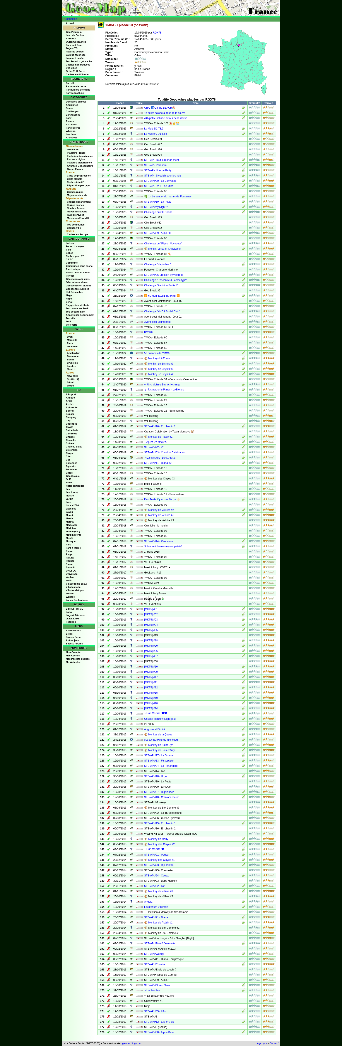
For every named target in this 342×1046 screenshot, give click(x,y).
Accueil (70, 23)
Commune (72, 262)
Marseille (72, 340)
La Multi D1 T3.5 (153, 128)
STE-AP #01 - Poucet (156, 854)
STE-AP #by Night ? (156, 207)
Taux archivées (75, 215)
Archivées (71, 137)
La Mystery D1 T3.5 (155, 133)
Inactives (71, 134)
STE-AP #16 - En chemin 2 (160, 426)
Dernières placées (76, 101)
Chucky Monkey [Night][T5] (160, 718)
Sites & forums (74, 643)
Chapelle (71, 440)
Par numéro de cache (78, 89)
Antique (70, 397)
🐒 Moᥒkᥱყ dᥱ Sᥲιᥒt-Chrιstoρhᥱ (162, 248)
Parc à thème (73, 548)
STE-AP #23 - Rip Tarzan (158, 865)
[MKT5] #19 (151, 698)
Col (68, 459)
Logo (69, 612)
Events (70, 121)
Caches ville (74, 228)
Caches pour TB (75, 256)
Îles (68, 489)
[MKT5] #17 (151, 677)
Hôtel (69, 482)
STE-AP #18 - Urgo (155, 776)
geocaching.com (131, 1043)
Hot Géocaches (74, 292)
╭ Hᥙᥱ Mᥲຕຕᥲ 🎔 (154, 849)
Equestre (71, 466)
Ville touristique (75, 590)
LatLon (70, 243)
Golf (68, 479)
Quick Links (72, 618)
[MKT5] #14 (151, 708)
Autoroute (71, 407)
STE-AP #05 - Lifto (155, 1011)
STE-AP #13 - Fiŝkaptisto (159, 760)
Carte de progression (79, 175)
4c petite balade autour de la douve (164, 112)
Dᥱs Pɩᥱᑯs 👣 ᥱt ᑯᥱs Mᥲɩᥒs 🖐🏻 (162, 499)
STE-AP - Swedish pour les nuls (162, 175)
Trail (68, 321)
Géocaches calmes (76, 282)
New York (72, 376)
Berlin (70, 359)
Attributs (71, 38)
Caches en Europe (77, 234)
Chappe (70, 437)
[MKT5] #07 (151, 656)
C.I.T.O (69, 259)
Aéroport (71, 394)
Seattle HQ (73, 379)
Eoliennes (71, 463)
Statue (69, 564)
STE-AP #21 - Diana (156, 917)
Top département (75, 311)
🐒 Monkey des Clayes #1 (159, 859)
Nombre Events (76, 208)
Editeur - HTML (74, 608)
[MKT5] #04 (151, 624)
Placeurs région (76, 159)
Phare (69, 551)
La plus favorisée (76, 55)
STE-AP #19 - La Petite (157, 201)
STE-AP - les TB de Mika (158, 186)
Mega (69, 295)
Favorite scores (75, 51)
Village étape (73, 587)
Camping (71, 417)
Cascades (71, 423)
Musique (71, 541)
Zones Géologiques (77, 600)
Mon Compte (73, 652)
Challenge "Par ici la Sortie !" (161, 285)
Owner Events (75, 169)
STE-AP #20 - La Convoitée (160, 180)
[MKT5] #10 (151, 666)
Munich (71, 369)
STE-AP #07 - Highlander (159, 792)
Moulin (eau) (73, 531)
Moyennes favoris (77, 195)
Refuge (70, 557)
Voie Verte (71, 324)
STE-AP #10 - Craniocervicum (161, 797)
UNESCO (71, 570)
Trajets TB (71, 48)
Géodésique (73, 476)
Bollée (69, 253)
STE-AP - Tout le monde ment (161, 159)
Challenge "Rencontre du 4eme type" (165, 280)
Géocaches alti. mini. (78, 279)
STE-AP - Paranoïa (155, 165)
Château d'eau (74, 446)
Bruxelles (72, 363)
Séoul (70, 382)
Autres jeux (72, 640)
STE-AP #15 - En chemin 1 (160, 823)
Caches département (79, 201)
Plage (69, 554)
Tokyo (70, 385)
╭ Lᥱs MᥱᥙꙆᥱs (152, 990)
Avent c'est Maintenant (157, 321)
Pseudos (71, 622)
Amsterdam (73, 353)
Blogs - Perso (73, 637)
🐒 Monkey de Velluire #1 (159, 515)
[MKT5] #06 (151, 650)
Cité (68, 456)
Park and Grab (74, 45)
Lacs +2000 (72, 505)
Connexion (71, 18)
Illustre (70, 495)
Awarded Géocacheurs (80, 166)
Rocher (70, 561)
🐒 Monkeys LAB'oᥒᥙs (157, 358)
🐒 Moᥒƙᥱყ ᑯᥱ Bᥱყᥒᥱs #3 (158, 363)
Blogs (69, 633)
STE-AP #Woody (154, 953)
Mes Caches (73, 655)
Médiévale (71, 525)
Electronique (73, 269)
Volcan (70, 593)
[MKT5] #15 (151, 692)
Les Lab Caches (75, 35)
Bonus (69, 108)
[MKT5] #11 (151, 682)
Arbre (69, 401)
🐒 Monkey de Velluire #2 (159, 509)
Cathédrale (72, 430)
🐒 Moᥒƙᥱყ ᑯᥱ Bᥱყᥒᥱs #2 (158, 374)
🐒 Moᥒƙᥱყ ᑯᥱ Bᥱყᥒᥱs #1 (158, 368)
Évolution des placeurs (80, 156)
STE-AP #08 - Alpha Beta (159, 1032)
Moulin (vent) (73, 534)
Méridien (71, 528)
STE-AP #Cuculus (154, 964)
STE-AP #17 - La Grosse (158, 755)
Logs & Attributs (75, 615)
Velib (69, 580)
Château (70, 443)
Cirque (70, 453)
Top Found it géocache (79, 61)
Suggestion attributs (77, 305)
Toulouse (72, 346)
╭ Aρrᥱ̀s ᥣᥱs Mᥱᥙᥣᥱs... (156, 442)
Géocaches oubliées (77, 289)
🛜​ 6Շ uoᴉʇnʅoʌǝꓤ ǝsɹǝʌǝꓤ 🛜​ (162, 295)
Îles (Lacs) (72, 492)
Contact (274, 1043)
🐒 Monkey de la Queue (158, 734)
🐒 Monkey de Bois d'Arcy (159, 750)
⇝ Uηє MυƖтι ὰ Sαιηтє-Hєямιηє (162, 384)
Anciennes (72, 105)
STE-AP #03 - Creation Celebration (164, 452)
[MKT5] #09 (151, 671)
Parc (68, 544)
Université (71, 574)
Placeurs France (76, 152)
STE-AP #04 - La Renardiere (161, 765)
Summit (70, 567)
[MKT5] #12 (151, 687)
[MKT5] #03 (151, 619)
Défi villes (71, 68)
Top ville (70, 318)
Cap (68, 420)
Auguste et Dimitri (154, 729)
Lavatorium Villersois (156, 906)
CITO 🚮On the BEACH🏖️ (159, 107)
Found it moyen (75, 246)
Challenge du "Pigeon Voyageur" (163, 243)
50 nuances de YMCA (157, 353)
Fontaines (71, 469)
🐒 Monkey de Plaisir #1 (158, 922)
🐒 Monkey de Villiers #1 (158, 891)
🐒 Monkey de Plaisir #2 (158, 436)
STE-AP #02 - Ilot (154, 886)
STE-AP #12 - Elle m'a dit (159, 1021)
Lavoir (69, 512)
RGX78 (157, 32)
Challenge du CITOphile (158, 212)
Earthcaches (73, 114)
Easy (69, 118)
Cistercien (71, 450)
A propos (262, 1043)
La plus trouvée (75, 58)
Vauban (70, 577)
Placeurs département (79, 162)
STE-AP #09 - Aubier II (157, 233)
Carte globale (74, 179)
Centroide (71, 433)
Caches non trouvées (78, 64)
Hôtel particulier (75, 485)
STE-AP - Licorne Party (157, 170)
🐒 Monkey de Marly (156, 839)
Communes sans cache (79, 266)
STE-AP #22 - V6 (154, 447)
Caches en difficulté (77, 74)
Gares (69, 472)
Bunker (70, 414)
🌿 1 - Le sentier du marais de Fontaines (168, 196)
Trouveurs (73, 149)
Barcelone (73, 356)
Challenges (72, 111)
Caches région (75, 192)
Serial (69, 302)
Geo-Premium (74, 32)
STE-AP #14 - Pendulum (158, 541)
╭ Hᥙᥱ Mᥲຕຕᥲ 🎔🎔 (155, 713)
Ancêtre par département (80, 315)
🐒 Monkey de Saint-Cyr (158, 745)
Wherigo (70, 131)
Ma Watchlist (73, 662)
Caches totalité (75, 182)
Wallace (70, 596)
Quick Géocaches (76, 41)
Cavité (69, 427)
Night (69, 298)
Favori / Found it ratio (78, 272)
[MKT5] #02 (151, 614)
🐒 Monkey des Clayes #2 (159, 844)
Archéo (70, 404)
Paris (70, 343)
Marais (70, 518)
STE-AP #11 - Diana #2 (157, 462)
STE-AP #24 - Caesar (156, 875)
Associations (73, 630)
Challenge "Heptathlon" (157, 264)
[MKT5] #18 (151, 640)
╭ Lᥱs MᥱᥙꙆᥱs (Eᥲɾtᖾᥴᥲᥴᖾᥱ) (160, 457)
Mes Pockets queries (78, 659)
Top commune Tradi (77, 308)
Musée (69, 538)
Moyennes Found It (78, 218)
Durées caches (75, 205)
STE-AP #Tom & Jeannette (159, 943)
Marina (70, 521)
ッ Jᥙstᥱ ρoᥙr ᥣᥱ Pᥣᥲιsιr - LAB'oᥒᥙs (164, 389)
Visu (68, 249)
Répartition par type (78, 185)
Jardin (69, 499)
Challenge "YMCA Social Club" (162, 311)
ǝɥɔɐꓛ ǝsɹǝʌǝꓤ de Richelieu (161, 739)
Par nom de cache (76, 86)
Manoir (70, 515)
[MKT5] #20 (151, 645)
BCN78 (148, 332)
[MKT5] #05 (151, 630)
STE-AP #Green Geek (157, 985)
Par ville (70, 83)
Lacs (68, 502)
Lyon (70, 336)
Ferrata (70, 275)
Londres (71, 366)
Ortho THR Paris (75, 71)
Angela (148, 901)
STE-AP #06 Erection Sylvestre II (163, 274)
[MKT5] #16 (151, 703)
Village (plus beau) (76, 583)
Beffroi (70, 410)
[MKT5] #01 (151, 609)
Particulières (73, 127)
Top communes (75, 224)
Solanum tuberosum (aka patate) (163, 546)
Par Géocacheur (75, 93)
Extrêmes (71, 124)
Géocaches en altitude (78, 285)
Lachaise (71, 508)
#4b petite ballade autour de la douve (165, 118)
